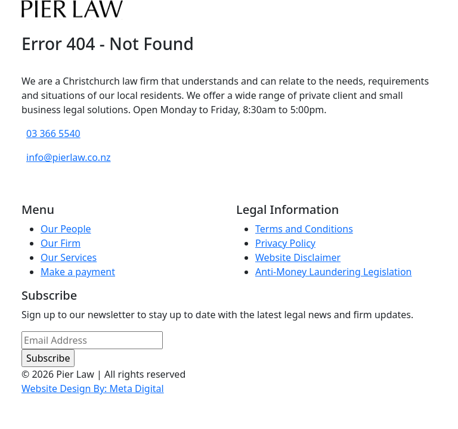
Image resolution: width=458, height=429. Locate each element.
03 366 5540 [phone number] (53, 133)
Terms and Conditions (304, 228)
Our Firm (61, 243)
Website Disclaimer (298, 257)
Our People (66, 228)
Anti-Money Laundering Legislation (333, 271)
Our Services (69, 257)
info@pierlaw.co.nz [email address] (68, 157)
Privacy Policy (285, 243)
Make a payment (78, 271)
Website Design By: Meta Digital (92, 388)
